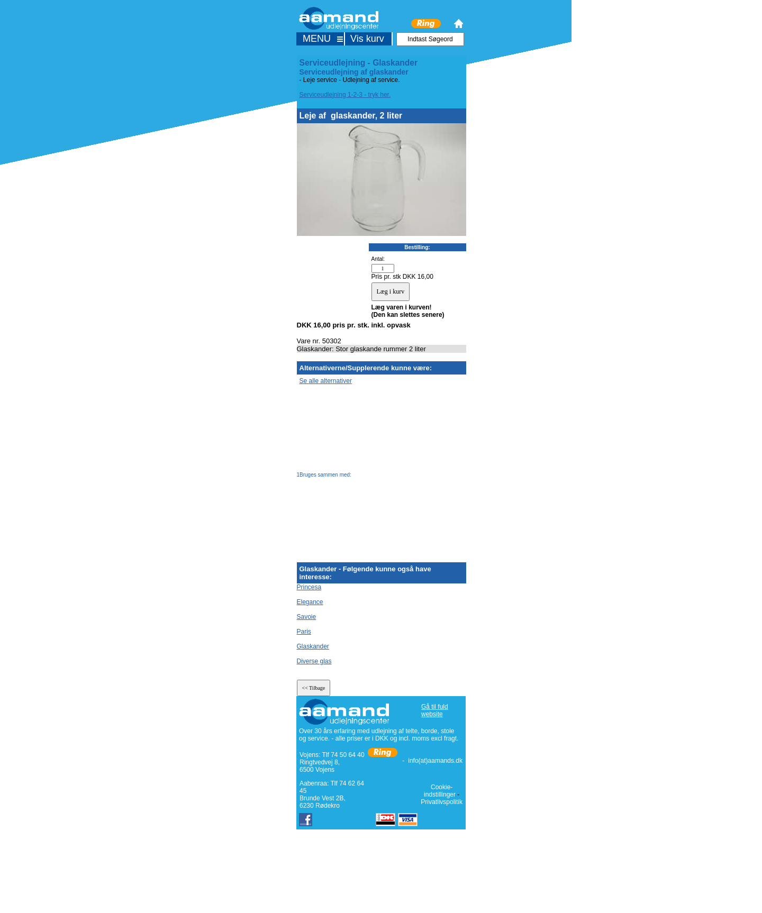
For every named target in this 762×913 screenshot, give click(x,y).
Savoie (306, 616)
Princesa (309, 587)
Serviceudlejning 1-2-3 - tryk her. (345, 94)
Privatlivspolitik (441, 802)
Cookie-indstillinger (440, 790)
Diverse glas (314, 661)
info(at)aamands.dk (435, 760)
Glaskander (313, 646)
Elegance (310, 602)
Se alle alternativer (326, 381)
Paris (304, 631)
